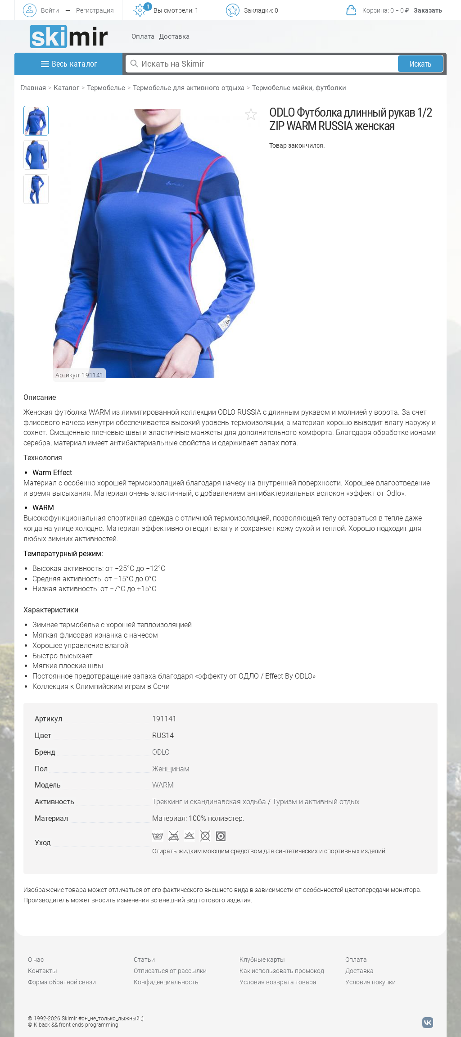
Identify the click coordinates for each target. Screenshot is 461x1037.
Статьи (144, 959)
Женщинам (171, 769)
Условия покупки (370, 982)
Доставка (174, 36)
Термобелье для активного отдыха (188, 88)
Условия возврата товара (278, 982)
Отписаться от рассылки (170, 970)
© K (73, 1025)
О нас (36, 959)
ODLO (161, 752)
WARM (163, 785)
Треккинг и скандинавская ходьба (209, 801)
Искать (421, 63)
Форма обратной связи (62, 982)
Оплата (142, 36)
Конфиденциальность (166, 982)
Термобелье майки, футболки (299, 88)
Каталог (66, 88)
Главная (33, 88)
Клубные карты (262, 959)
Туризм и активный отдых (316, 801)
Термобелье (106, 88)
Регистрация (95, 10)
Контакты (42, 970)
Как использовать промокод (282, 970)
